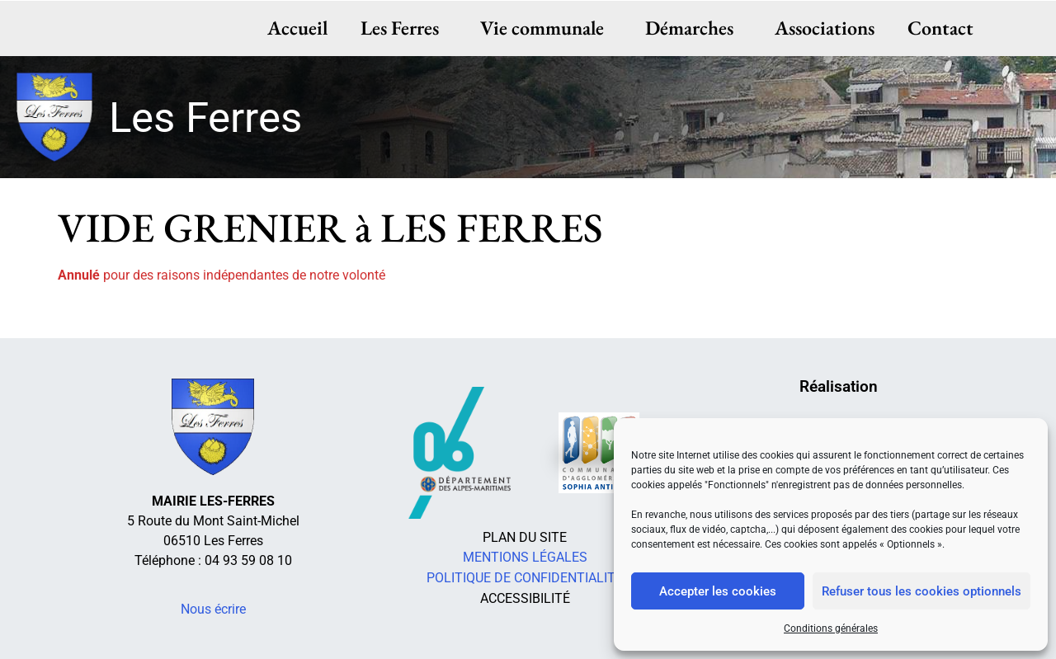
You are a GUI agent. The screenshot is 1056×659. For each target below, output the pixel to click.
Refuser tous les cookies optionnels (921, 591)
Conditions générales (831, 628)
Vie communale (546, 27)
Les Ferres (404, 27)
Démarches (693, 27)
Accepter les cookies (717, 591)
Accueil (297, 27)
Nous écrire (213, 609)
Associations (824, 27)
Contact (941, 27)
